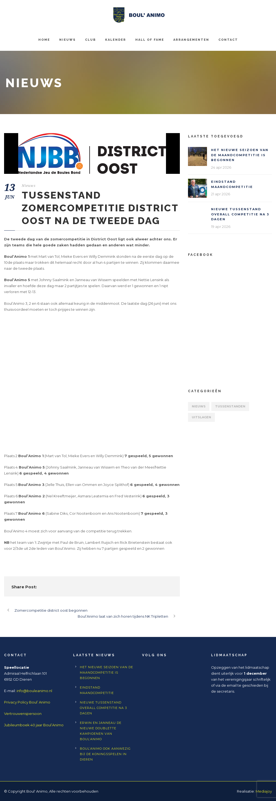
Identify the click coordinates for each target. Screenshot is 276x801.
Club (90, 40)
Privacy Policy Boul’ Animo (27, 702)
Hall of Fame (149, 40)
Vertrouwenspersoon (23, 713)
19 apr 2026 (220, 226)
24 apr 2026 (221, 167)
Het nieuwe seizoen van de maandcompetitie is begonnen (239, 155)
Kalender (115, 40)
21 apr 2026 (220, 194)
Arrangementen (191, 40)
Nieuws (67, 40)
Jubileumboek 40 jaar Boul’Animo (34, 725)
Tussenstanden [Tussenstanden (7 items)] (230, 406)
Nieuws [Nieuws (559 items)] (199, 406)
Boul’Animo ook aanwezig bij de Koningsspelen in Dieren (105, 754)
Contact (228, 40)
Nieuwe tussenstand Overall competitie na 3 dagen (240, 214)
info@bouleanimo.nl (34, 691)
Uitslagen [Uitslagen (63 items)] (201, 417)
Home (44, 40)
